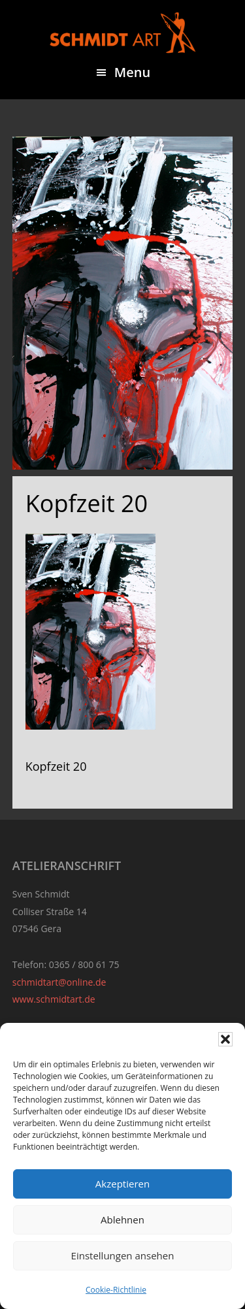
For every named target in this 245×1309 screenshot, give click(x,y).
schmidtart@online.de (59, 982)
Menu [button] (132, 72)
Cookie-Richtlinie (116, 1289)
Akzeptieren (122, 1183)
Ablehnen (122, 1219)
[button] (225, 1039)
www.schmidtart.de (53, 999)
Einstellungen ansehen (122, 1255)
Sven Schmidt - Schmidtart (123, 33)
